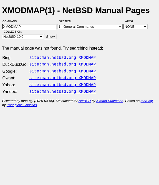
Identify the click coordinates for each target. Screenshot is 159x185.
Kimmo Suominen (109, 98)
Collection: (13, 31)
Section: (66, 21)
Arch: (131, 21)
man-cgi (147, 98)
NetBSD (84, 98)
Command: (12, 21)
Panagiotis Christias (22, 102)
